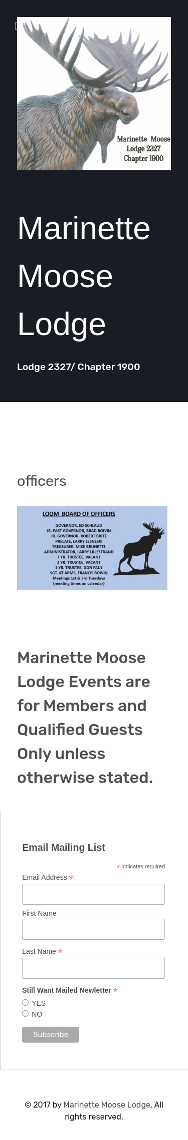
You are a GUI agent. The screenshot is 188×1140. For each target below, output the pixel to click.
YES (39, 1003)
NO (37, 1014)
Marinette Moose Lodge (106, 1105)
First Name (39, 913)
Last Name (42, 951)
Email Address (47, 877)
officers (42, 480)
